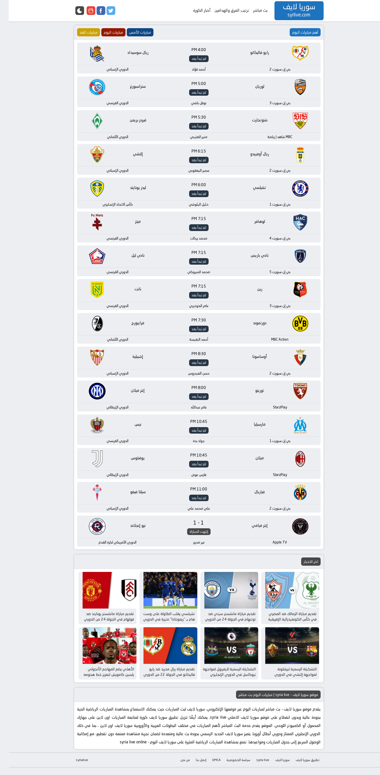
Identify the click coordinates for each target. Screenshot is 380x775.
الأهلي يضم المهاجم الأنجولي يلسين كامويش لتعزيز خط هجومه (100, 680)
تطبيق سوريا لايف (299, 767)
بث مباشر (252, 10)
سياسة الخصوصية (230, 767)
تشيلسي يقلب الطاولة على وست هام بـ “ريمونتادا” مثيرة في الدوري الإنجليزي (160, 624)
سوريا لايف (273, 767)
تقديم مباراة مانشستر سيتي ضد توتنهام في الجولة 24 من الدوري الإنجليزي (221, 624)
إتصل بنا (192, 767)
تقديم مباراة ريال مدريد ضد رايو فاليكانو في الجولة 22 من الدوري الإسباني (160, 682)
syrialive (73, 767)
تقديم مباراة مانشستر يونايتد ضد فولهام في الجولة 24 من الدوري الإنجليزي (100, 624)
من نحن (176, 767)
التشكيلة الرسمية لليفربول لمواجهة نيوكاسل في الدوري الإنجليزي (220, 680)
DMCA (208, 767)
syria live (254, 767)
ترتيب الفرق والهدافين (223, 10)
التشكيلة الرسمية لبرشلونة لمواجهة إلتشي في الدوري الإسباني (287, 682)
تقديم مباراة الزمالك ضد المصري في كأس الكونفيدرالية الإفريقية (283, 621)
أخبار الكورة (193, 10)
